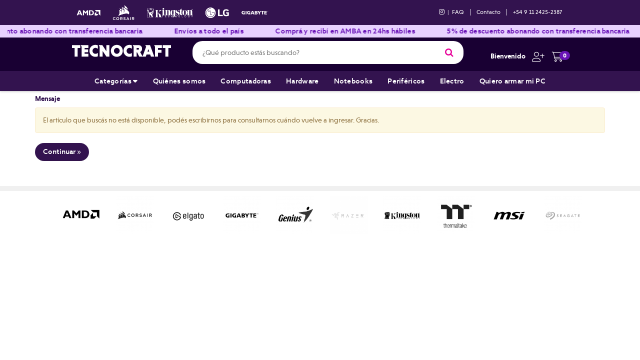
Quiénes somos (179, 81)
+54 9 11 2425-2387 (537, 12)
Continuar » (62, 151)
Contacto (488, 12)
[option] (81, 215)
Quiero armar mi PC (513, 81)
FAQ (458, 12)
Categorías (116, 81)
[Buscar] (449, 52)
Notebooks (353, 81)
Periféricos (406, 81)
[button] (535, 56)
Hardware (302, 81)
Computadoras (245, 81)
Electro (452, 81)
